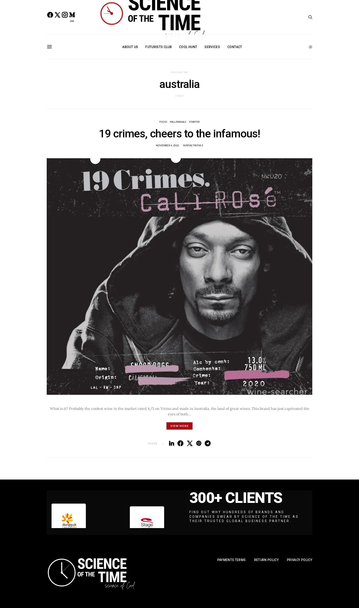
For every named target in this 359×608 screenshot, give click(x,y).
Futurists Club (158, 47)
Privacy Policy (299, 560)
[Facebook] (50, 17)
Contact (234, 47)
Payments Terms (231, 560)
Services (212, 47)
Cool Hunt (188, 47)
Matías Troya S (193, 145)
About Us (130, 47)
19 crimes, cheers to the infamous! (179, 133)
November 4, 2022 (167, 145)
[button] (310, 47)
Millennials (178, 121)
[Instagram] (64, 17)
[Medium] (72, 17)
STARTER (194, 121)
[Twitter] (57, 17)
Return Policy (266, 560)
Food (163, 121)
